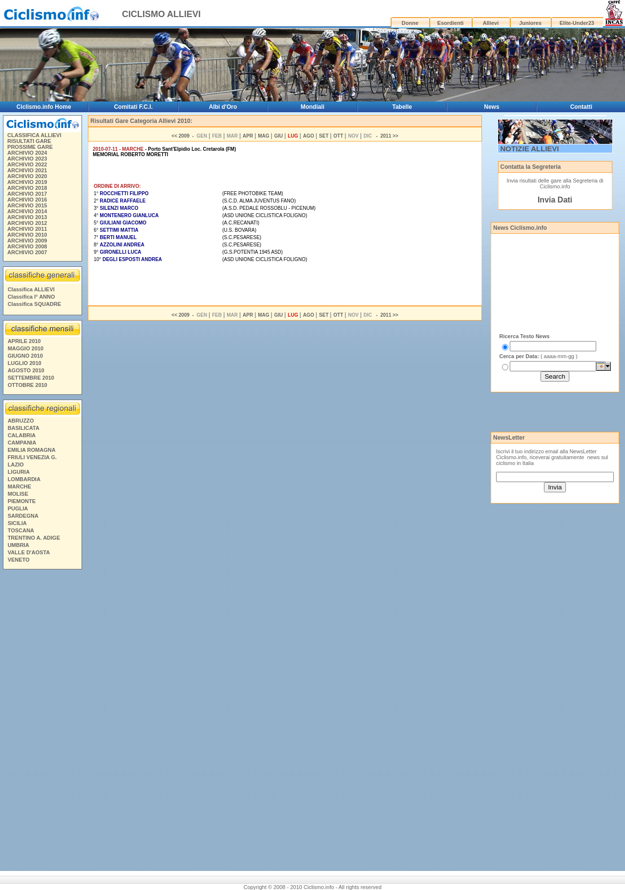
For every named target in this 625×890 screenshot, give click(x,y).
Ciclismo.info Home (44, 106)
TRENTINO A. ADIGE (34, 538)
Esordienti (451, 23)
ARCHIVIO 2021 (27, 170)
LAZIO (16, 464)
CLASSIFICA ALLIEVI (34, 135)
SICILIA (17, 523)
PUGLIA (18, 508)
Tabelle (402, 106)
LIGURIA (19, 472)
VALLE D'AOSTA (29, 552)
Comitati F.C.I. (133, 106)
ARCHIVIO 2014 (27, 211)
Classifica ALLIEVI (31, 289)
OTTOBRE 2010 (27, 385)
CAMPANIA (22, 442)
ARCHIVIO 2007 (27, 252)
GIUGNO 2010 (25, 356)
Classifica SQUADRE (34, 304)
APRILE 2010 (24, 341)
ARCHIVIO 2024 (27, 153)
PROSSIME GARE (30, 147)
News (491, 106)
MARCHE (19, 486)
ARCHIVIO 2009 (27, 240)
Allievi (491, 23)
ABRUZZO (21, 421)
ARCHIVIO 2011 (27, 229)
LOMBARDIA (24, 479)
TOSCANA (21, 530)
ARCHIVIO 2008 (27, 246)
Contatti (581, 106)
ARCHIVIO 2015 (27, 205)
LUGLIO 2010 (25, 363)
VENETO (19, 560)
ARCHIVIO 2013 (27, 217)
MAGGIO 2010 (25, 348)
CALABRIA (22, 435)
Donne (410, 23)
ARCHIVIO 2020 (27, 176)
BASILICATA (24, 428)
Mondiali (313, 106)
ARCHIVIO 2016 (27, 199)
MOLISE (18, 494)
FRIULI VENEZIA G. (32, 457)
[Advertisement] (42, 721)
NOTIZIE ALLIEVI (529, 148)
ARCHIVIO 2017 (27, 194)
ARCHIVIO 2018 (27, 188)
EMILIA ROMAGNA (32, 450)
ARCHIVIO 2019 (27, 182)
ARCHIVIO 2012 (27, 223)
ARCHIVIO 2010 (27, 235)
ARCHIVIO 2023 (27, 159)
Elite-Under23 (577, 23)
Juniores (530, 23)
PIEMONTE (22, 501)
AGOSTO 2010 (26, 370)
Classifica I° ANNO (31, 297)
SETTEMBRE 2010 (31, 378)
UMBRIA (18, 545)
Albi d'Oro (223, 106)
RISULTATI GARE (29, 141)
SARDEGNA (23, 516)
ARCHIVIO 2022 (27, 164)
